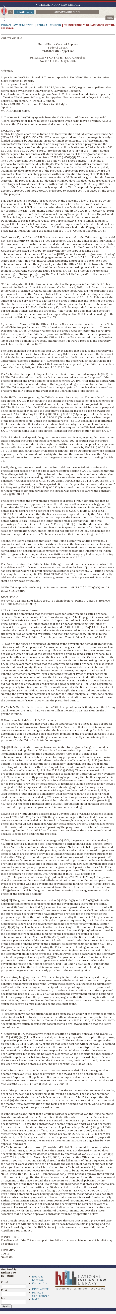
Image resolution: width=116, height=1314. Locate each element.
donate (24, 12)
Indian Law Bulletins (17, 25)
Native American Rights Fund (67, 12)
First (4, 1290)
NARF (35, 1299)
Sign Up (6, 1306)
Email (4, 1282)
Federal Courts (49, 25)
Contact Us (39, 1283)
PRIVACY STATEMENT (40, 1294)
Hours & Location (38, 1278)
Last (4, 1298)
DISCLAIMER (40, 1289)
